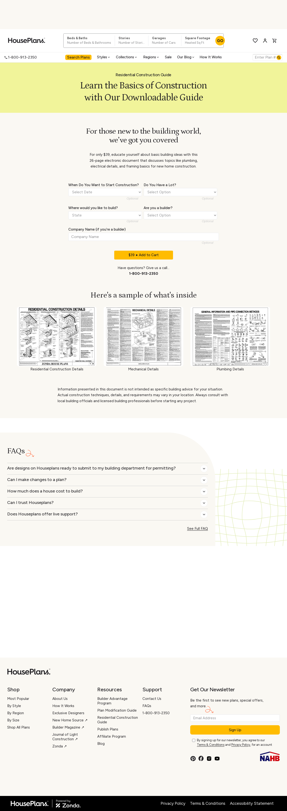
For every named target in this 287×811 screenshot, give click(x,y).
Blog (101, 743)
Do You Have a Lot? (160, 185)
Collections (127, 57)
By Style (14, 706)
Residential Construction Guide (117, 719)
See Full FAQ (197, 528)
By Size (13, 720)
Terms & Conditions (210, 744)
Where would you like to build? (93, 208)
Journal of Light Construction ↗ (65, 736)
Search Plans (78, 57)
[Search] (278, 57)
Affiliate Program (111, 736)
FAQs (146, 706)
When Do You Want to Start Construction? (103, 185)
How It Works (211, 57)
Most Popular (18, 699)
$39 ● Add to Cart (143, 255)
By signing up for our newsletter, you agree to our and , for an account (234, 742)
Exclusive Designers (68, 713)
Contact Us (151, 699)
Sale (168, 57)
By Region (15, 713)
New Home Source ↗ (70, 720)
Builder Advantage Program (112, 701)
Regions (151, 57)
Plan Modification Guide (117, 710)
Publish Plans (107, 729)
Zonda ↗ (59, 746)
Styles (104, 57)
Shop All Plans (18, 727)
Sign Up (235, 730)
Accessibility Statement (252, 803)
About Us (60, 699)
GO (220, 40)
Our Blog (186, 57)
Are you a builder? (158, 208)
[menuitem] (78, 57)
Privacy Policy (240, 744)
